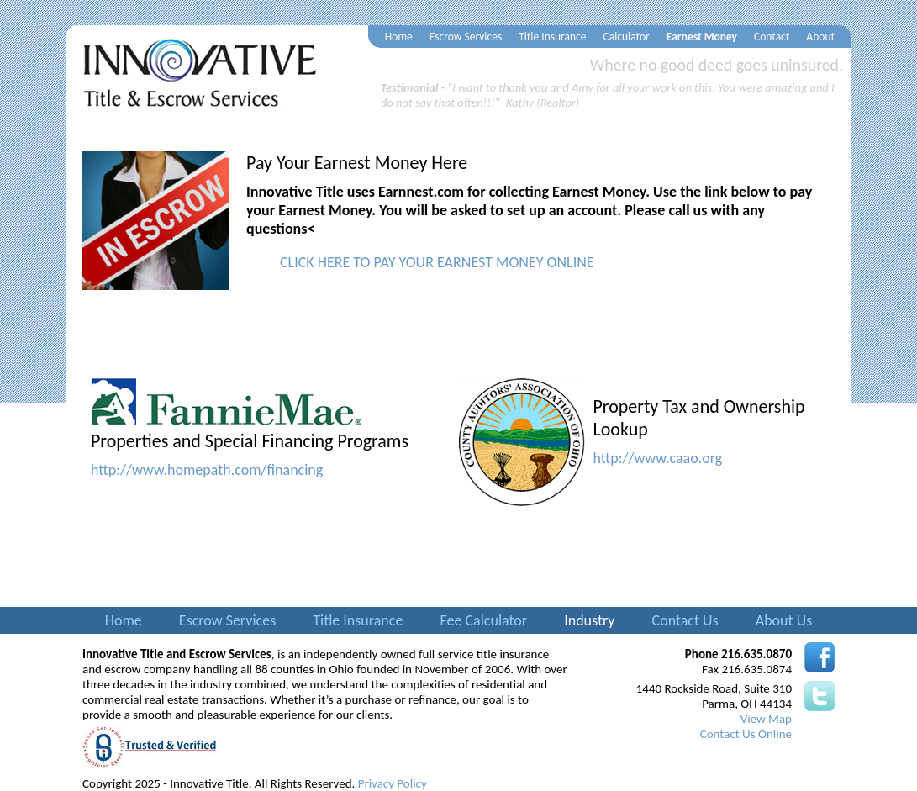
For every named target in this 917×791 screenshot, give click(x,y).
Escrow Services (466, 36)
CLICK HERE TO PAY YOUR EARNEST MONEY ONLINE (437, 262)
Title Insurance (552, 36)
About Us (784, 620)
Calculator (626, 36)
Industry (589, 620)
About (820, 36)
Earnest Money (702, 36)
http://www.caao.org (658, 458)
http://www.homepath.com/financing (207, 470)
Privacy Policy (392, 783)
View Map (766, 718)
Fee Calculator (483, 620)
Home (399, 36)
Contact (771, 36)
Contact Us (685, 620)
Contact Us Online (746, 733)
